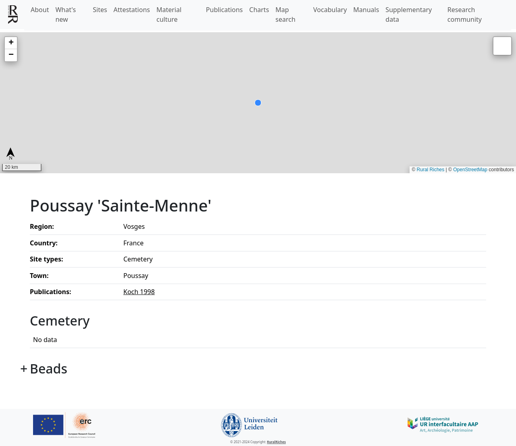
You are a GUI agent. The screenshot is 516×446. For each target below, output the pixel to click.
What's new (65, 14)
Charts (259, 9)
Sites (100, 9)
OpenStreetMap (470, 169)
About (40, 9)
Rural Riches (431, 169)
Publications (224, 9)
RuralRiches (276, 442)
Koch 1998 (139, 291)
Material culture (168, 14)
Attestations (132, 9)
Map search (285, 14)
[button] (11, 43)
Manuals (366, 9)
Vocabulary (330, 9)
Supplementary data (408, 14)
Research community (464, 14)
